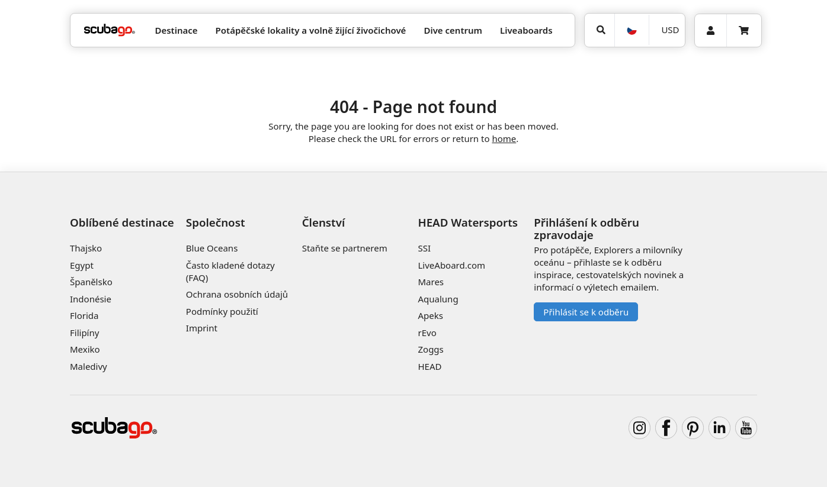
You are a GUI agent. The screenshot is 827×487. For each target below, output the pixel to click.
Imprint (201, 328)
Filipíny (84, 332)
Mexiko (85, 349)
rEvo (427, 332)
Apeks (430, 315)
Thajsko (86, 248)
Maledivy (88, 366)
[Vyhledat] (599, 30)
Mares (431, 282)
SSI (424, 248)
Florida (84, 315)
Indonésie (90, 299)
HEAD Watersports (468, 222)
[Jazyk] (631, 30)
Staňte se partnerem (344, 248)
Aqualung (438, 299)
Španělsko (91, 282)
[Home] (109, 30)
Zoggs (430, 349)
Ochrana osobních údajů (237, 294)
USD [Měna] (670, 30)
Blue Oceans (212, 248)
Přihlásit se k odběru (586, 312)
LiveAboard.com (451, 265)
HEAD (429, 366)
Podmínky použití (222, 311)
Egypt (82, 265)
